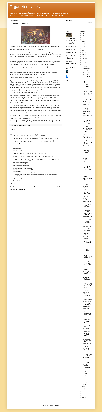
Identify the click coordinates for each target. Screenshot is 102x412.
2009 (83, 388)
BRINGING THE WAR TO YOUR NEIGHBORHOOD (87, 264)
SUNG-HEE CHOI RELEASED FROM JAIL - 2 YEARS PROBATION (87, 204)
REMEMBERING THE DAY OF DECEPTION (87, 166)
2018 (83, 50)
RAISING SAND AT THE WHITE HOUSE (87, 95)
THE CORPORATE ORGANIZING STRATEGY (87, 345)
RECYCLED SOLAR (87, 84)
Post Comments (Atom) (20, 189)
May (84, 375)
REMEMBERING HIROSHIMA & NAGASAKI (87, 315)
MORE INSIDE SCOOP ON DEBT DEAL (87, 340)
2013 (83, 60)
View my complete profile (71, 63)
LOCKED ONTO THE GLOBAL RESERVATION (87, 330)
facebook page (70, 75)
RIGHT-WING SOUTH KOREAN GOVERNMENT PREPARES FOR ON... (87, 241)
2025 (83, 35)
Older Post (59, 186)
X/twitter (69, 80)
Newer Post (12, 186)
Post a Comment (14, 183)
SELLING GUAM (87, 301)
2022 (83, 41)
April (84, 378)
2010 (83, 386)
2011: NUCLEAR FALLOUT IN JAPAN (86, 310)
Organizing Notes (25, 6)
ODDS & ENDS (86, 113)
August (84, 74)
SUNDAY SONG (86, 111)
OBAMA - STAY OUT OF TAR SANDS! (86, 125)
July (84, 371)
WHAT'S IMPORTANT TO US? (87, 133)
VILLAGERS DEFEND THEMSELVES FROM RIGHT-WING (87, 324)
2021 (83, 43)
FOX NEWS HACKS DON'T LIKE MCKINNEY (87, 210)
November (85, 68)
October (85, 70)
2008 (83, 391)
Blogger (56, 405)
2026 (83, 33)
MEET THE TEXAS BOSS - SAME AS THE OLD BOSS (87, 218)
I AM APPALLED (87, 295)
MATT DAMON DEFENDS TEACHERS (86, 350)
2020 (83, 46)
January (85, 384)
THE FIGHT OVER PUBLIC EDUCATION (87, 227)
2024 (83, 37)
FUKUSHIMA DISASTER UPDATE (86, 81)
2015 (83, 56)
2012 (83, 62)
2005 (83, 397)
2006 (83, 395)
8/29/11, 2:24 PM (16, 143)
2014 (83, 58)
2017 (83, 52)
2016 (83, 54)
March (84, 380)
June (84, 373)
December (85, 66)
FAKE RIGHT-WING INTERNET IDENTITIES (87, 180)
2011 (83, 64)
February (85, 382)
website (69, 70)
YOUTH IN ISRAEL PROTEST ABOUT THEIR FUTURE (87, 284)
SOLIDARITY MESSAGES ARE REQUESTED (87, 354)
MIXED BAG (86, 236)
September (85, 72)
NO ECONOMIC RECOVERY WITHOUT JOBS (87, 223)
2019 (83, 48)
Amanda (15, 131)
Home (35, 186)
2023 (83, 39)
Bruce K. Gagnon (71, 38)
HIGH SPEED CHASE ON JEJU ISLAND (87, 289)
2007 (83, 393)
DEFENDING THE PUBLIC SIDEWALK (87, 108)
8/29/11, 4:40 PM (16, 180)
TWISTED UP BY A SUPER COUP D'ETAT (87, 120)
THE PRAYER (86, 104)
